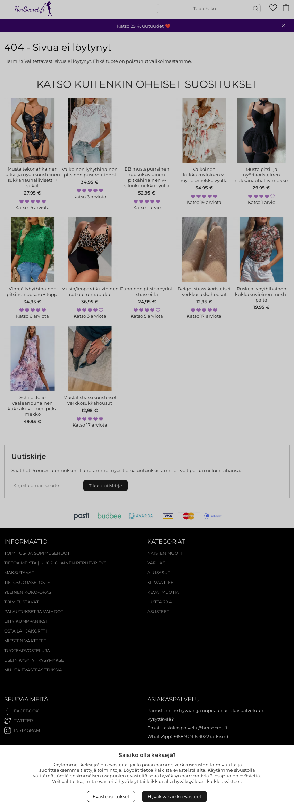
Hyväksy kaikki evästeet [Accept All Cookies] (174, 796)
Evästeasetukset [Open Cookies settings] (111, 796)
